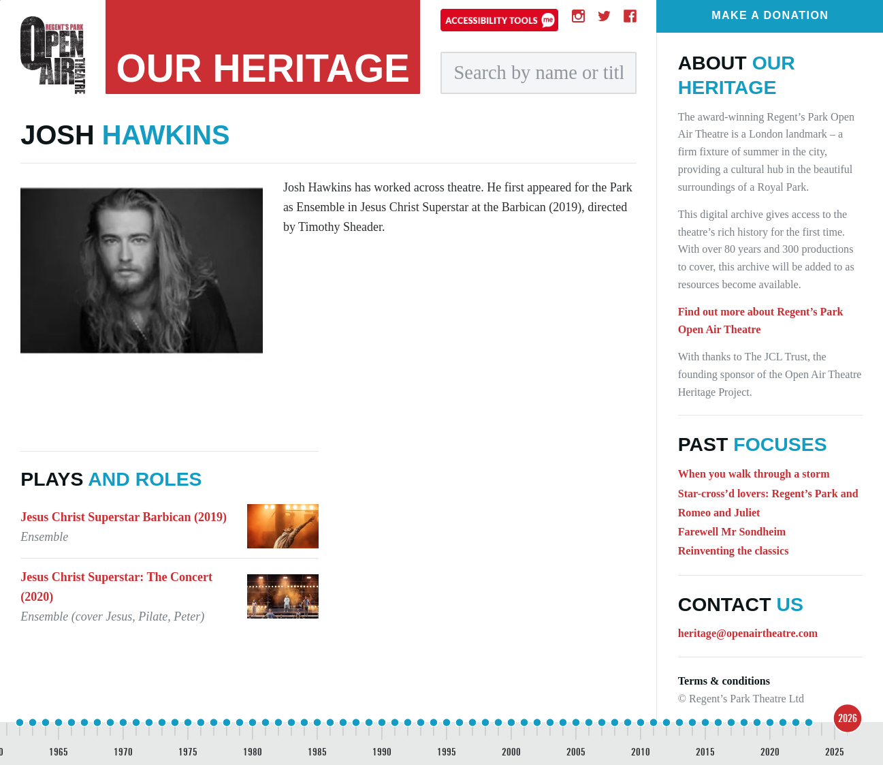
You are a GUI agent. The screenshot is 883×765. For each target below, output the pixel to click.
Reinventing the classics (733, 551)
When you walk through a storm (754, 474)
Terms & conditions (724, 681)
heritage (263, 68)
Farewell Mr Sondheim (732, 531)
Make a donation (770, 15)
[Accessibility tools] (499, 20)
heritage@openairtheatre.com (748, 633)
